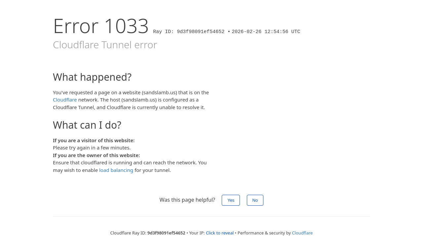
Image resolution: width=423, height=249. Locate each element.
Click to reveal (220, 233)
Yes (230, 200)
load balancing (116, 170)
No (255, 200)
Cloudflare (65, 99)
